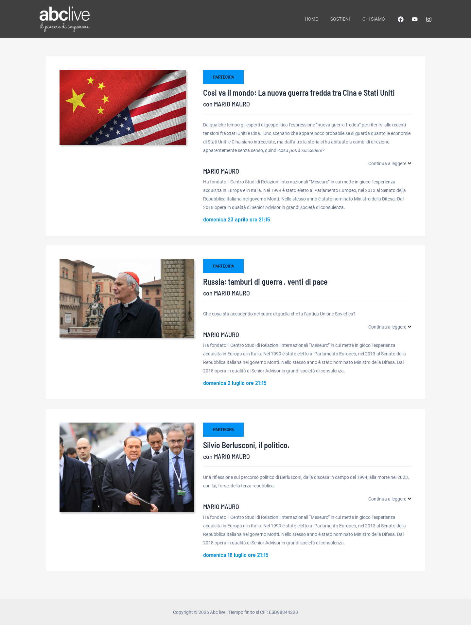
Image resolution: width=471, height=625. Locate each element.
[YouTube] (415, 19)
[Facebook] (401, 19)
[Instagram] (429, 19)
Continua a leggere (387, 163)
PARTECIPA (223, 77)
